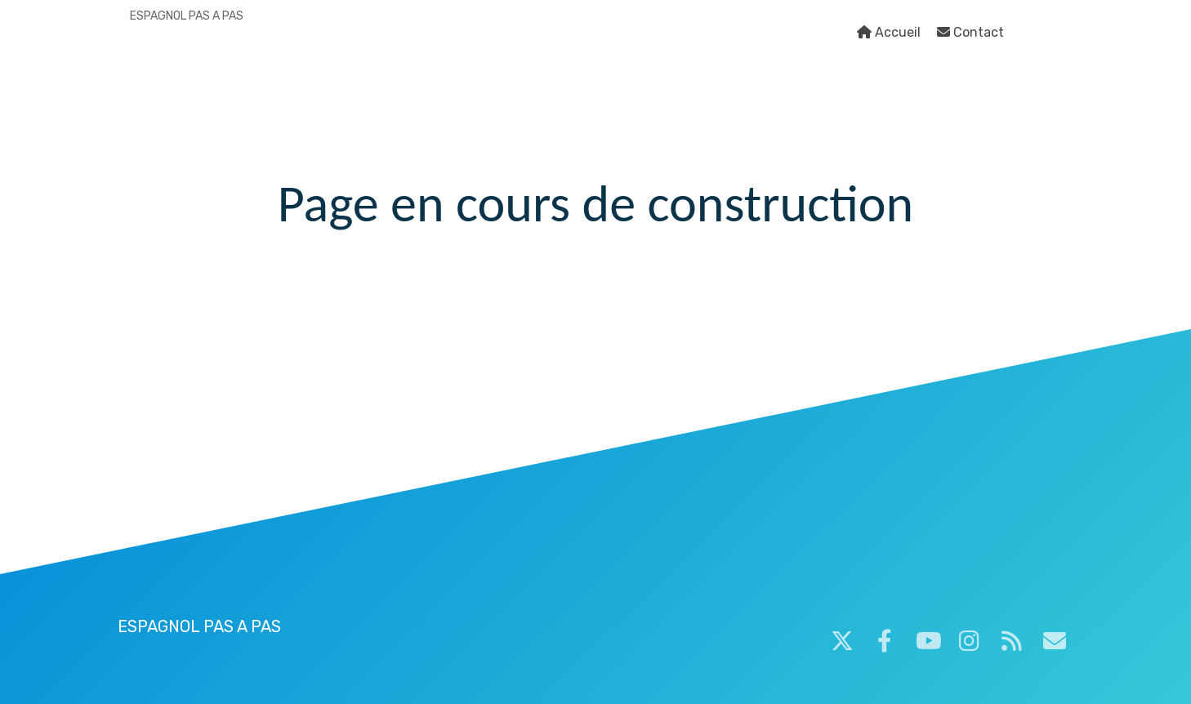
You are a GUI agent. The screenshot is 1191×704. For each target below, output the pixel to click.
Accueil (889, 32)
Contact (970, 32)
